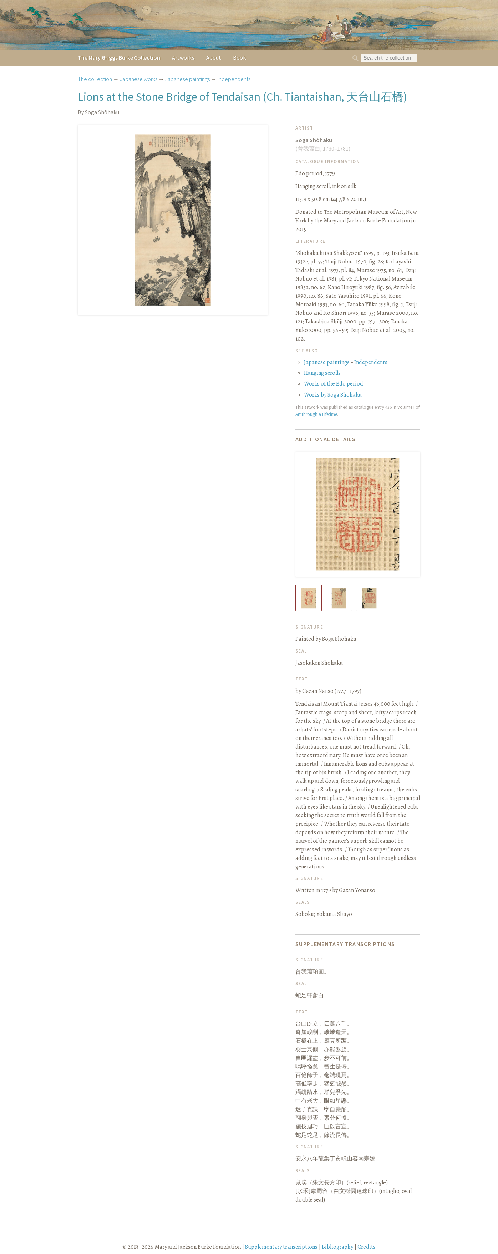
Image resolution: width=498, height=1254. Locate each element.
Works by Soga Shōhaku (333, 395)
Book (239, 57)
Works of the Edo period (333, 384)
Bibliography (337, 1247)
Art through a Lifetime (316, 414)
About (213, 57)
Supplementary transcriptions (281, 1247)
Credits (366, 1247)
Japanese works (138, 78)
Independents (234, 78)
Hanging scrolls (322, 373)
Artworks (183, 57)
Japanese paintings (187, 78)
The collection (95, 78)
